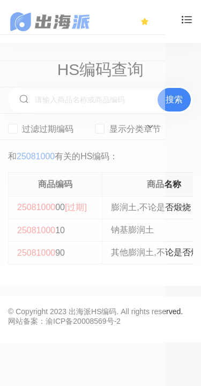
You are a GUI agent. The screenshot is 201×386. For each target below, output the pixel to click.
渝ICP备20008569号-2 (83, 321)
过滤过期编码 (40, 128)
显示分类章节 (127, 128)
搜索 (174, 99)
